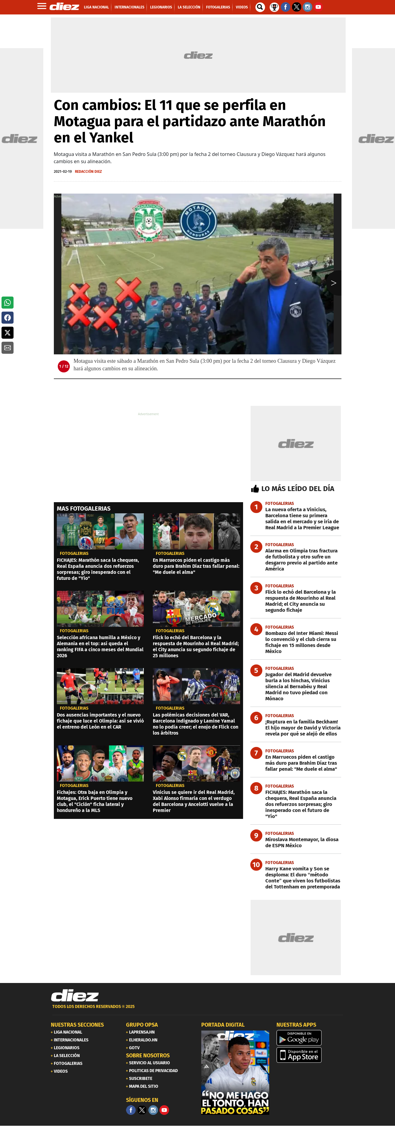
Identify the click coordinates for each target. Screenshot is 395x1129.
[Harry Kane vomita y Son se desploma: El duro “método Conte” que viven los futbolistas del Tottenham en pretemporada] (295, 878)
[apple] (310, 1055)
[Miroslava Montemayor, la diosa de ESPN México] (295, 843)
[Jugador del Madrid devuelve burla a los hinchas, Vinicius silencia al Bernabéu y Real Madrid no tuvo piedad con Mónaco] (295, 687)
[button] (8, 303)
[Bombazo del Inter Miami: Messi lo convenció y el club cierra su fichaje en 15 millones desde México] (295, 642)
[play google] (310, 1038)
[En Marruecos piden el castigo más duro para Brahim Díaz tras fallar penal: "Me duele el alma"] (295, 763)
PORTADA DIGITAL (223, 1025)
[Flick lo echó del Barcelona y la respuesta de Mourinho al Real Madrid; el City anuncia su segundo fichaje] (295, 601)
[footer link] (197, 1010)
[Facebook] (131, 1110)
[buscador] (260, 7)
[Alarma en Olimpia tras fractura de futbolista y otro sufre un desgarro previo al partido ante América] (295, 560)
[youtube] (164, 1110)
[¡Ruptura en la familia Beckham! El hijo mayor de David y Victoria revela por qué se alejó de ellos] (295, 728)
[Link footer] (75, 995)
